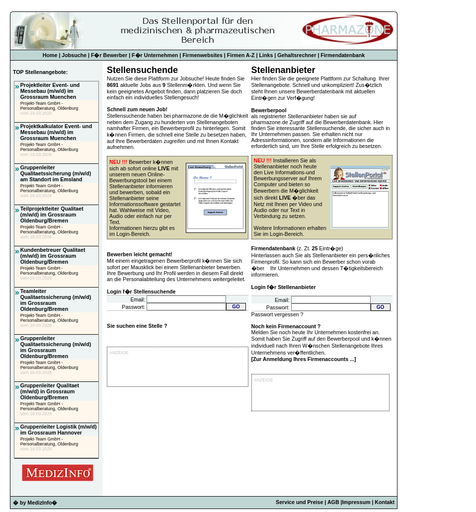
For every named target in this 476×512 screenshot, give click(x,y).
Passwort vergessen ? (277, 314)
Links (266, 55)
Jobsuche (74, 55)
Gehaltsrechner (296, 55)
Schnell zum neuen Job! (137, 109)
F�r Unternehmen (155, 55)
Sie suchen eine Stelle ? (137, 326)
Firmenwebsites (202, 55)
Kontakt (385, 502)
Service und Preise (299, 502)
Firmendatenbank (342, 55)
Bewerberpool (269, 110)
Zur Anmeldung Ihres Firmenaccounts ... (303, 359)
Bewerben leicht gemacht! (139, 254)
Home (50, 55)
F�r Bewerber (109, 55)
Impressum (356, 502)
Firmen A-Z (241, 55)
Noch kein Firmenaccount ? (286, 326)
